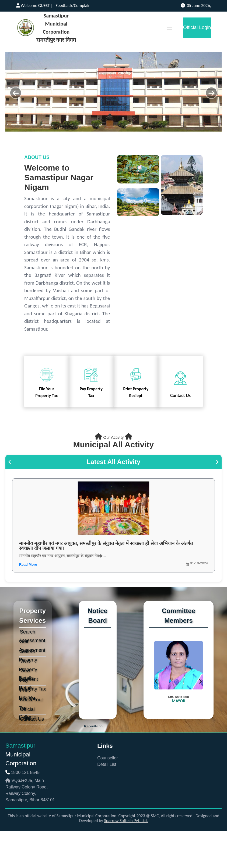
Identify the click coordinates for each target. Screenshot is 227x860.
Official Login (197, 27)
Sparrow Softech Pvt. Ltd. (126, 820)
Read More (28, 564)
